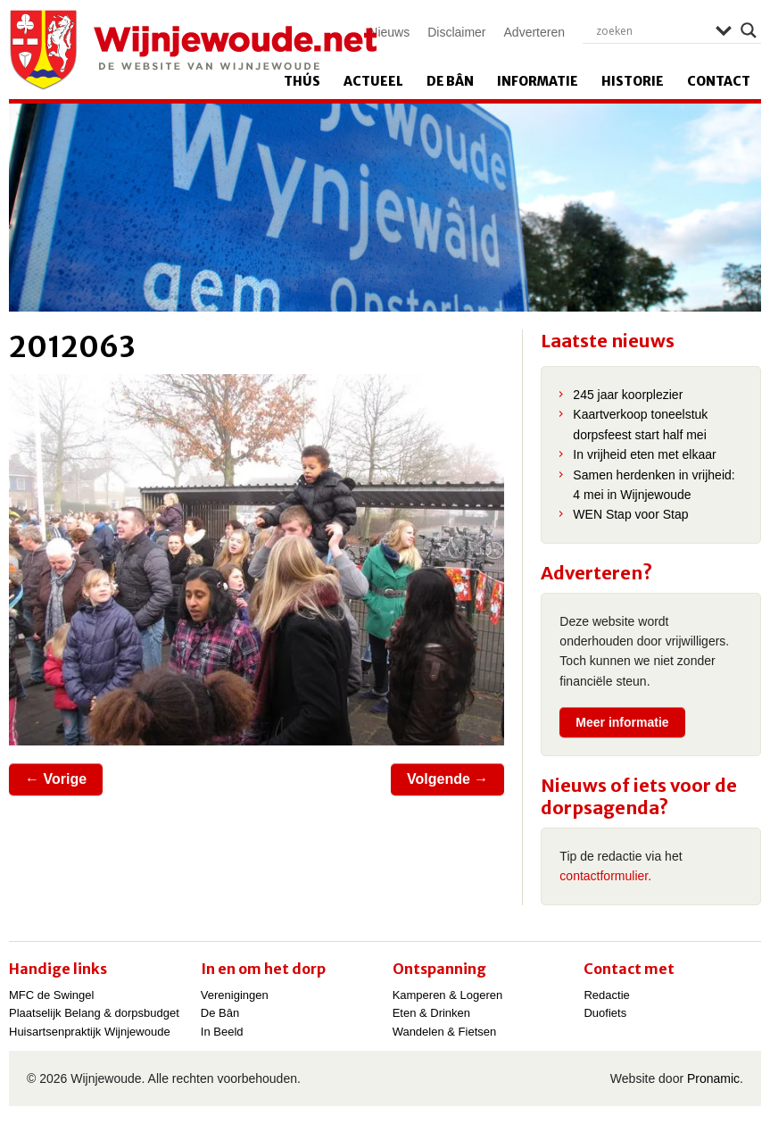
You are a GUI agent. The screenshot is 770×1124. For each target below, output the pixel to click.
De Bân (450, 81)
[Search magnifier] (748, 30)
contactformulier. (605, 876)
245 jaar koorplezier (628, 394)
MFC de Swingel (51, 995)
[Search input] (651, 30)
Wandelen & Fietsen (445, 1031)
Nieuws (389, 32)
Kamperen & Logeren (448, 995)
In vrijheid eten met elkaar (644, 454)
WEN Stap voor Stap (630, 514)
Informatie (537, 81)
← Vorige (56, 779)
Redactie (606, 995)
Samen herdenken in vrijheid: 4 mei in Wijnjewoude (653, 485)
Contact (718, 81)
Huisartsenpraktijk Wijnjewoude (89, 1031)
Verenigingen (235, 995)
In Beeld (222, 1031)
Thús (302, 81)
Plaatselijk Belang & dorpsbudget (94, 1013)
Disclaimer (456, 32)
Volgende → (447, 779)
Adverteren (534, 32)
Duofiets (605, 1013)
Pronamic (713, 1078)
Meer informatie (621, 722)
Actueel (373, 81)
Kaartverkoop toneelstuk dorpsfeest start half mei (640, 424)
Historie (632, 81)
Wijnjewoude (193, 50)
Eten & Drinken (431, 1013)
